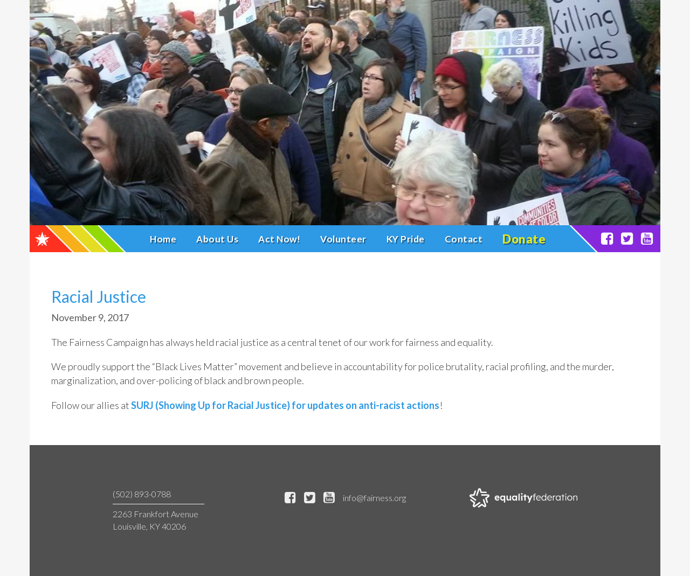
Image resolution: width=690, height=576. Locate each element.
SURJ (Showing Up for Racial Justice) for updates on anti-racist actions (285, 405)
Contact (464, 239)
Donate (524, 239)
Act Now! (279, 239)
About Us (217, 239)
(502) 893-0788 (142, 494)
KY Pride (406, 239)
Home (163, 239)
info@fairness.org (374, 497)
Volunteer (343, 239)
